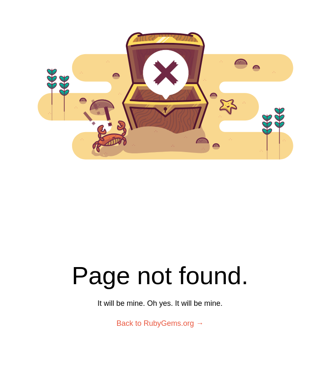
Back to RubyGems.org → (159, 323)
